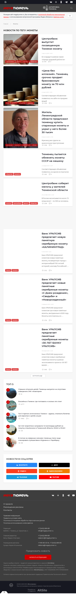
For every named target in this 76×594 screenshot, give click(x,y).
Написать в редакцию (38, 557)
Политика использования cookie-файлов (18, 523)
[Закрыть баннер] (4, 592)
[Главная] (16, 8)
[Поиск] (71, 8)
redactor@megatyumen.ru (47, 538)
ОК (70, 16)
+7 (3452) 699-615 (55, 543)
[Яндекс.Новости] (21, 471)
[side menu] (6, 2)
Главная (5, 24)
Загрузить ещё (37, 376)
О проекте (8, 504)
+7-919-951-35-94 (43, 543)
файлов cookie (59, 17)
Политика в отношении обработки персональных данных (24, 520)
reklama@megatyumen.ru (47, 545)
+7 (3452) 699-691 (44, 528)
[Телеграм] (21, 477)
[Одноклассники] (61, 2)
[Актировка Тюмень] (50, 8)
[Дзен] (56, 2)
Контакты (7, 510)
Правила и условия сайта (12, 518)
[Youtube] (71, 2)
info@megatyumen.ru (45, 531)
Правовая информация (11, 515)
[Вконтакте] (51, 2)
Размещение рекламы (13, 507)
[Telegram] (66, 2)
